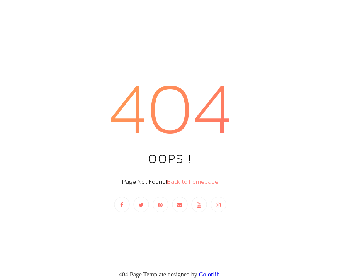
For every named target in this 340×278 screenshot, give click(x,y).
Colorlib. (210, 274)
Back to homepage (192, 181)
